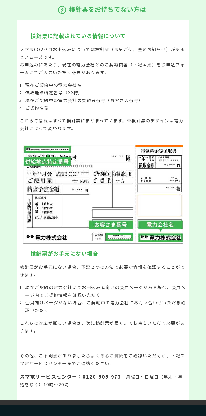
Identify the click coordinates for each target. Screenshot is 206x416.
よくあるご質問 (107, 355)
